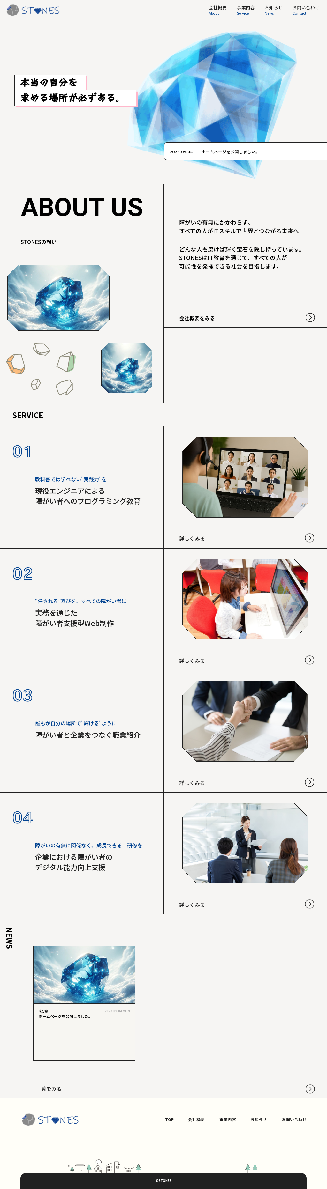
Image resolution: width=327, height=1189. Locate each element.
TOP (169, 1119)
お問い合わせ (294, 1119)
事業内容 (227, 1119)
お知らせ (258, 1119)
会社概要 (196, 1119)
